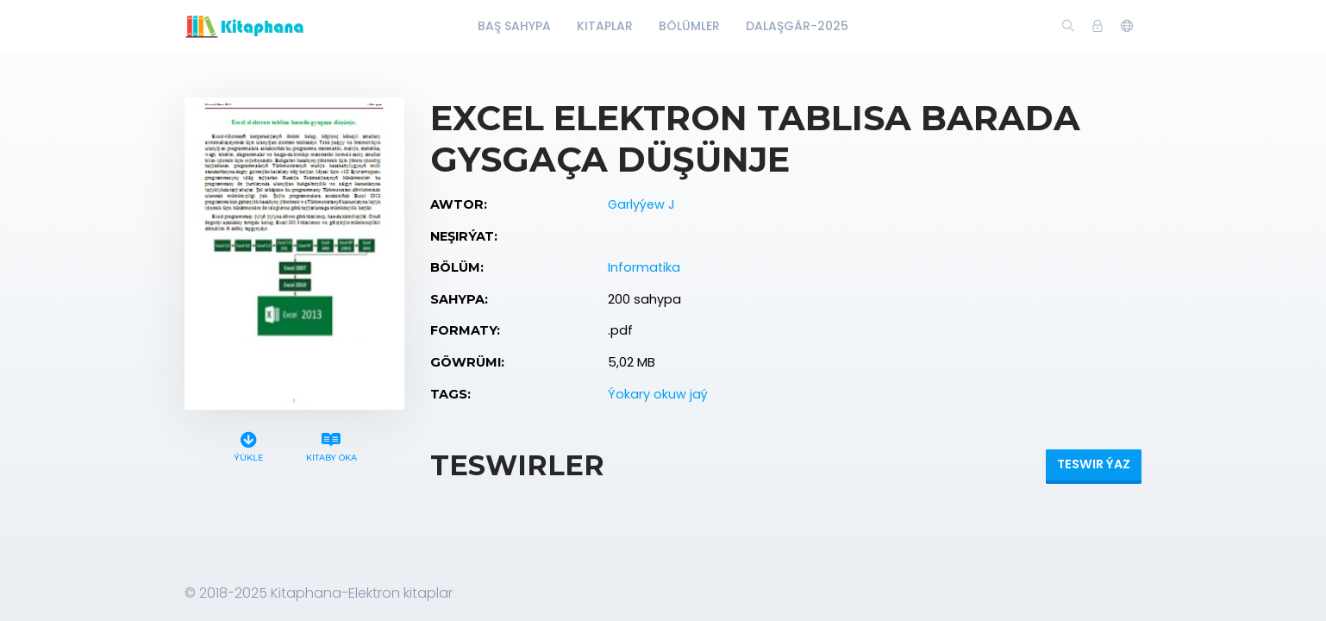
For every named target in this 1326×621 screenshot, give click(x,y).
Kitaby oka (331, 444)
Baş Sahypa (514, 25)
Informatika (644, 267)
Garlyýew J (641, 204)
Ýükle (248, 444)
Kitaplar (605, 25)
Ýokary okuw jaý (658, 394)
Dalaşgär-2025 (797, 25)
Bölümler (689, 25)
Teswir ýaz (1093, 464)
